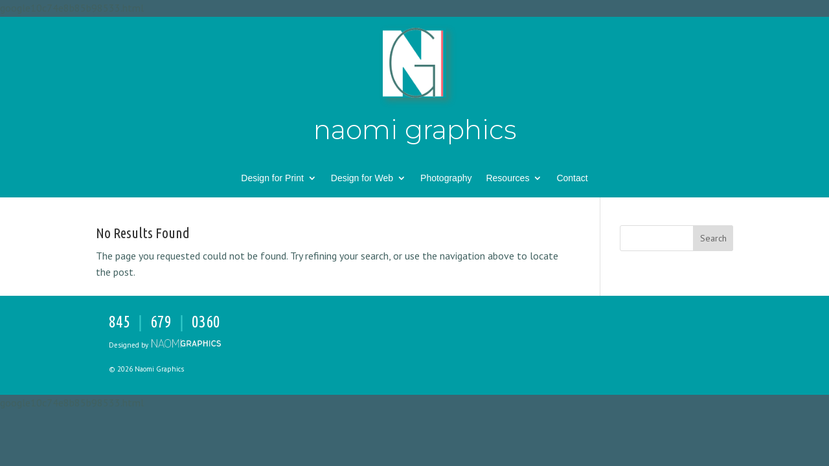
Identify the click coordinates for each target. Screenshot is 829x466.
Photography (445, 178)
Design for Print (272, 178)
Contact (571, 178)
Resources (507, 178)
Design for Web (362, 178)
